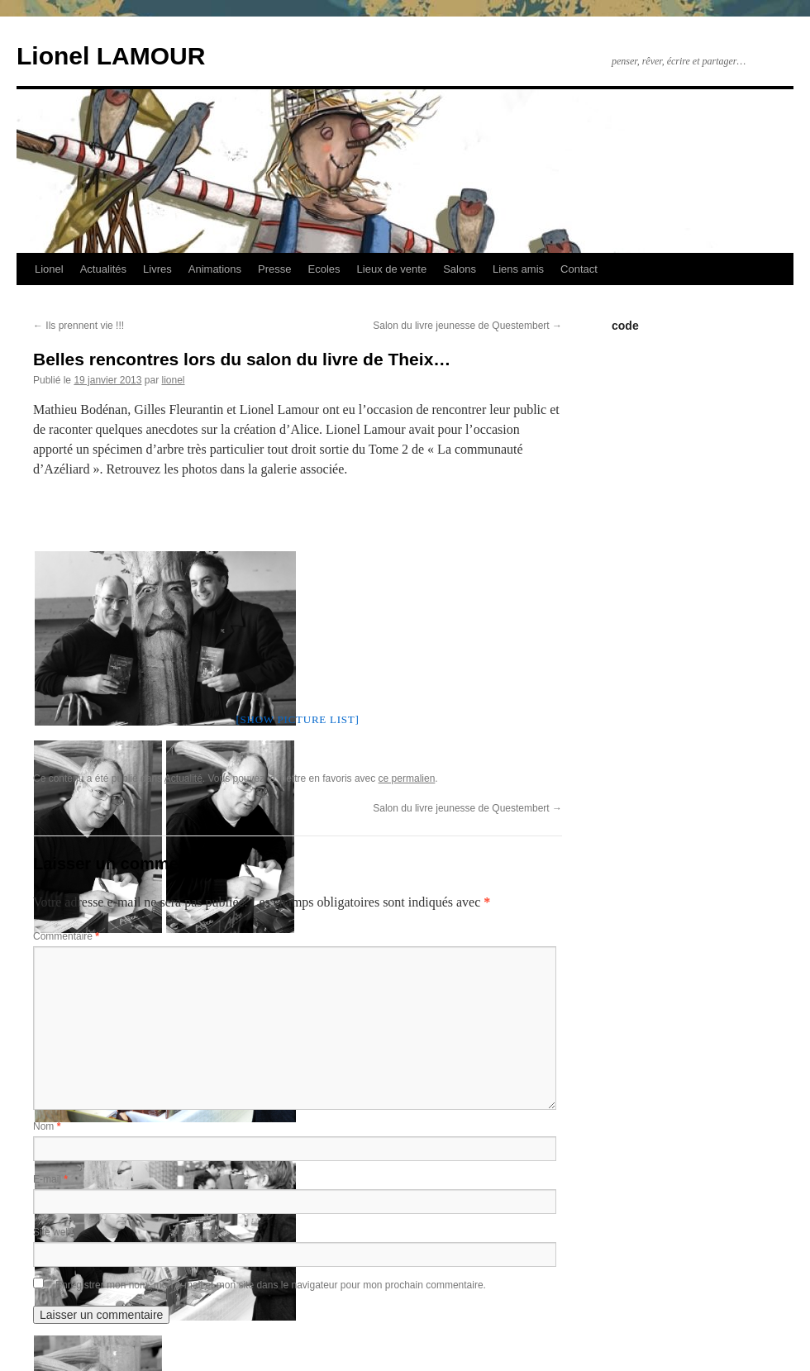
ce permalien (407, 778)
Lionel (49, 269)
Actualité (183, 778)
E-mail (50, 1179)
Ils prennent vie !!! (78, 325)
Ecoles (324, 269)
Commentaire (66, 936)
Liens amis (518, 269)
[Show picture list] (297, 719)
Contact (579, 269)
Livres (157, 269)
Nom (46, 1126)
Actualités (103, 269)
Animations (214, 269)
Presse (274, 269)
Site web (52, 1232)
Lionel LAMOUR (111, 55)
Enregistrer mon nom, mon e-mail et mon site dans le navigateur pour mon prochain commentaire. (270, 1285)
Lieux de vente (392, 269)
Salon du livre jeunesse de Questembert (467, 325)
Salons (459, 269)
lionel (172, 380)
